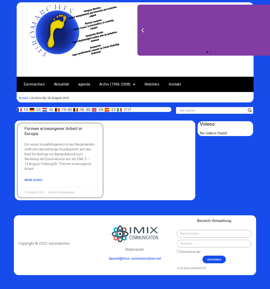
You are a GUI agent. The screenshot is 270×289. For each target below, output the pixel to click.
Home (23, 98)
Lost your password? (191, 268)
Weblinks (151, 84)
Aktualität (61, 84)
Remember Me (188, 252)
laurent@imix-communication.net (135, 258)
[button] (207, 52)
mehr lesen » (34, 180)
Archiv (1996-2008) (117, 84)
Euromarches (34, 84)
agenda (84, 84)
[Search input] (212, 110)
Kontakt (175, 84)
